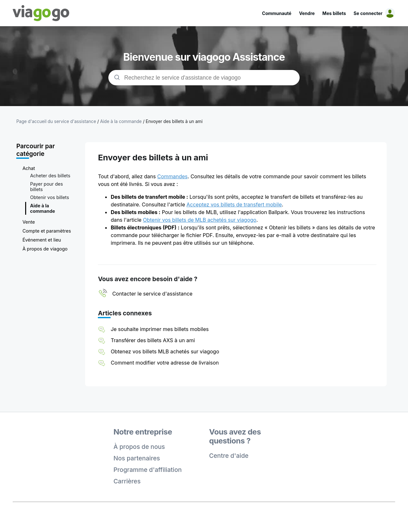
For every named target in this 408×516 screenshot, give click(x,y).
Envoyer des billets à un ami (174, 121)
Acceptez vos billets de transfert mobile (234, 204)
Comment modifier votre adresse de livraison (165, 362)
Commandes (172, 176)
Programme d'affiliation (147, 470)
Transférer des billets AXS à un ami (153, 340)
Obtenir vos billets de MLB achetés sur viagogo (199, 220)
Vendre (307, 13)
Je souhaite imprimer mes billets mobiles (159, 329)
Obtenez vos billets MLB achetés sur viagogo (165, 351)
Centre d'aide (229, 455)
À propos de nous (139, 447)
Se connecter (367, 13)
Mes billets (334, 13)
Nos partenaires (136, 458)
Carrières (127, 481)
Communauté (276, 13)
